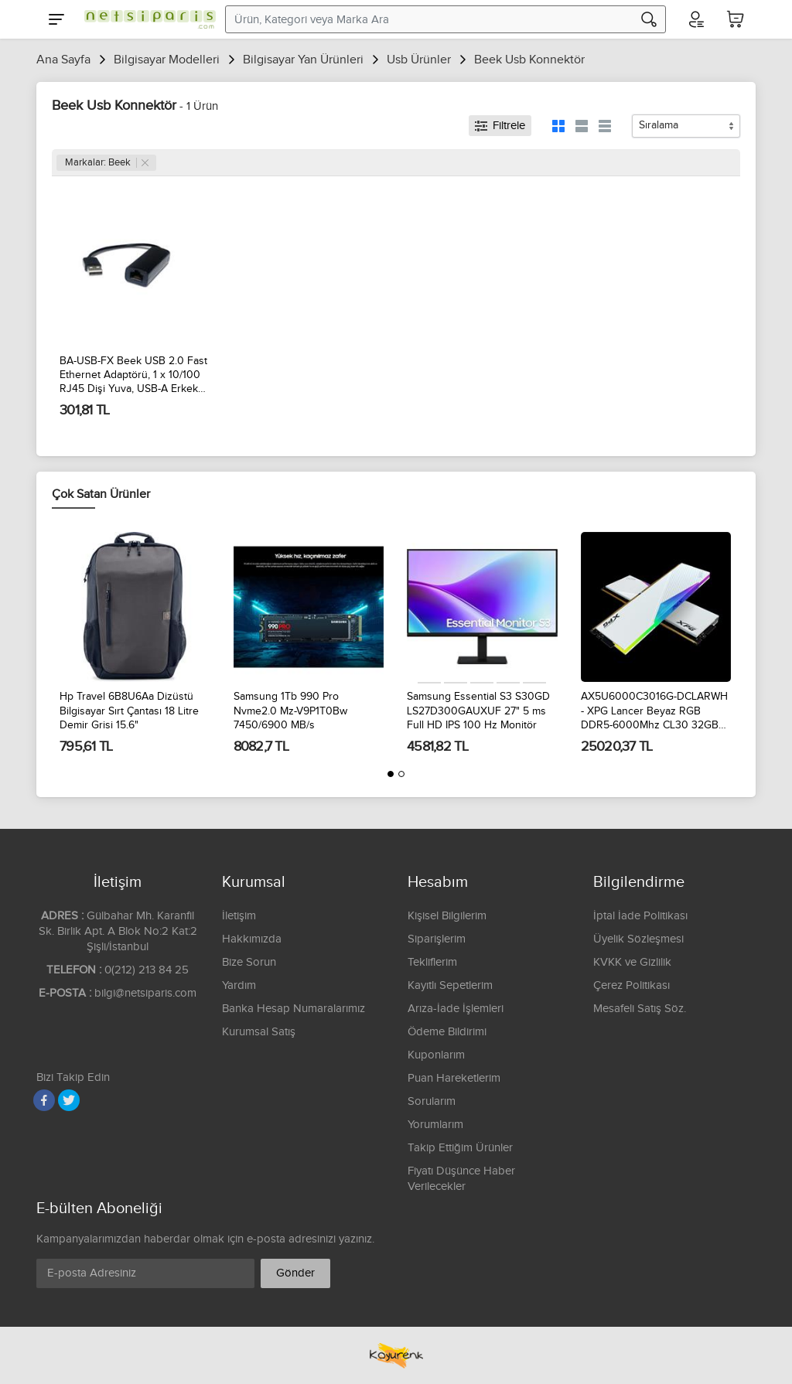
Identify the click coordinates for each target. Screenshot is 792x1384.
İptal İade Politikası (640, 915)
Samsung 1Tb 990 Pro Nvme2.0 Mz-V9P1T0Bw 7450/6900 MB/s (290, 710)
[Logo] (146, 19)
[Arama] (649, 19)
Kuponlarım (436, 1055)
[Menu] (56, 19)
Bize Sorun (249, 962)
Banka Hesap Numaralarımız (293, 1008)
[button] (390, 774)
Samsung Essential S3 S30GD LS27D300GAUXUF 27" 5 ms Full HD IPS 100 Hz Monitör (478, 710)
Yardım (239, 985)
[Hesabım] (695, 19)
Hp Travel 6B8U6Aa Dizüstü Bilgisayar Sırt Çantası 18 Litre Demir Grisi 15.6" (129, 710)
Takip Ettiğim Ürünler (460, 1147)
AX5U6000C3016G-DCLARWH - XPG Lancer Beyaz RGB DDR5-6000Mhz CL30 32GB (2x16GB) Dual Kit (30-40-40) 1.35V (654, 711)
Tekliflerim (432, 962)
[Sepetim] (735, 19)
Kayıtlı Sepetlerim (450, 985)
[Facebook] (44, 1100)
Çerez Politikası (631, 985)
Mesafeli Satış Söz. (639, 1008)
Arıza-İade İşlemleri (456, 1008)
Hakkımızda (252, 939)
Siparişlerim (437, 939)
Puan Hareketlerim (454, 1078)
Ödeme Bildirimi (447, 1031)
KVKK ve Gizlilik (632, 962)
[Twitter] (69, 1100)
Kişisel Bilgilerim (447, 915)
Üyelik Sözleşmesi (638, 939)
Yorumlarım (435, 1124)
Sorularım (432, 1101)
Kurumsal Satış (258, 1031)
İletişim (239, 915)
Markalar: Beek (106, 162)
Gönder (295, 1273)
